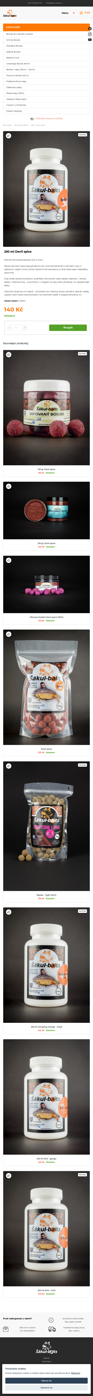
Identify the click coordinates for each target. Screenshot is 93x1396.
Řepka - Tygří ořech (46, 895)
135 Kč (46, 473)
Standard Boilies (14, 46)
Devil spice (46, 749)
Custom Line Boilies (16, 105)
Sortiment (46, 1362)
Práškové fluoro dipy (16, 81)
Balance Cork (12, 58)
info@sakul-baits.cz (54, 3)
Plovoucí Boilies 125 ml (17, 76)
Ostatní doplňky (14, 111)
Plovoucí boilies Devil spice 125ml (46, 617)
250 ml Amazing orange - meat (46, 1027)
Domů (46, 1358)
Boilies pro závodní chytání (19, 34)
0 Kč (87, 13)
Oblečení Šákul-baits (16, 99)
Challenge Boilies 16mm (18, 64)
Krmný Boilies (13, 40)
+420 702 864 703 (34, 3)
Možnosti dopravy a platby (46, 118)
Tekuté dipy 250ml (15, 93)
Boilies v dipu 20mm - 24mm (20, 70)
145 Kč (46, 621)
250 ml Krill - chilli (46, 1290)
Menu (65, 13)
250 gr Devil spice (46, 543)
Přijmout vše (46, 1381)
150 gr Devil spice (46, 469)
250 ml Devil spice (38, 125)
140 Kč (46, 547)
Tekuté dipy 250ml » (22, 125)
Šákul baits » (8, 125)
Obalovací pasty (14, 87)
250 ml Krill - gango (46, 1159)
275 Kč (46, 753)
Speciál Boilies (13, 52)
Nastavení (75, 1373)
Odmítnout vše (46, 1388)
